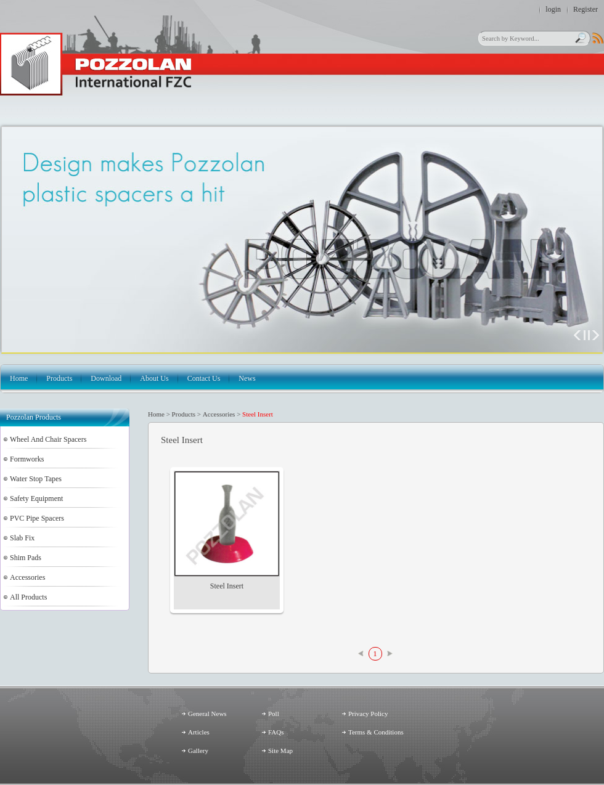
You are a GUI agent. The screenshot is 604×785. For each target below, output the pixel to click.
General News (207, 713)
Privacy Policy (368, 713)
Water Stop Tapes (36, 478)
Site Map (280, 750)
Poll (273, 713)
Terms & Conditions (376, 732)
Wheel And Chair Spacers (48, 439)
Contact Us (204, 378)
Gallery (198, 750)
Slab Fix (22, 538)
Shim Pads (25, 557)
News (247, 378)
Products (59, 378)
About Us (154, 378)
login (553, 9)
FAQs (276, 732)
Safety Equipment (36, 498)
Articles (199, 732)
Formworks (27, 459)
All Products (28, 597)
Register (585, 9)
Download (106, 378)
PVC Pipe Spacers (37, 518)
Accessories (27, 577)
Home (19, 378)
